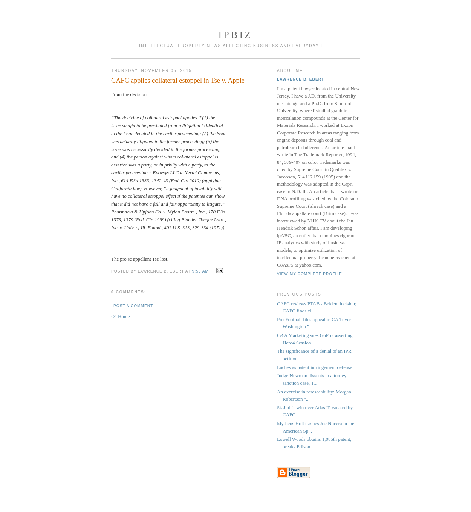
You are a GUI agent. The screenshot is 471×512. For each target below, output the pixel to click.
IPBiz (236, 34)
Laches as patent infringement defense (314, 367)
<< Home (120, 316)
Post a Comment (133, 306)
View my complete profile (309, 274)
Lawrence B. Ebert (300, 79)
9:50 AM (200, 271)
